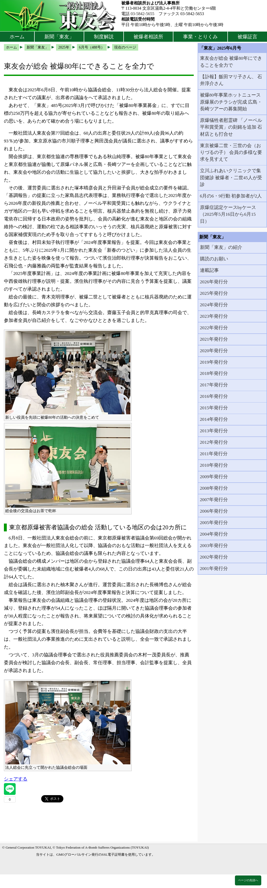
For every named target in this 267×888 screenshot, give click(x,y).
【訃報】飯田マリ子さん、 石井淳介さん (231, 80)
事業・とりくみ (200, 36)
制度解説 (104, 36)
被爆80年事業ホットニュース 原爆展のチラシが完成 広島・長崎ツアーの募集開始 (231, 101)
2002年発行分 (214, 557)
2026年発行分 (214, 281)
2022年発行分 (214, 327)
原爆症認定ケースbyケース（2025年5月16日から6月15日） (228, 214)
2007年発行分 (214, 499)
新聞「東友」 (59, 36)
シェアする (15, 779)
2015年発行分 (214, 407)
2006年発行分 (214, 511)
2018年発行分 (214, 373)
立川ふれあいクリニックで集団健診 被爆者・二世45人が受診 (231, 177)
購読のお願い (214, 258)
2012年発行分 (214, 442)
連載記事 (209, 270)
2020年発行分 (214, 350)
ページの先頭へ (248, 880)
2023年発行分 (214, 316)
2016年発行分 (214, 396)
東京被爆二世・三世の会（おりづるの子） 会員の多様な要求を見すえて (231, 152)
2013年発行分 (214, 430)
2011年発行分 (214, 453)
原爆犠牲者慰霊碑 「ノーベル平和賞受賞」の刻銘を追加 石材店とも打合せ (231, 127)
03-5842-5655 (142, 13)
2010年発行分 (214, 465)
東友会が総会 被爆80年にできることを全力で (231, 62)
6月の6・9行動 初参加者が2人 (231, 196)
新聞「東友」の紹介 (221, 247)
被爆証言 (247, 36)
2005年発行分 (214, 522)
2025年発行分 (214, 293)
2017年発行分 (214, 384)
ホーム (17, 36)
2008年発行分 (214, 488)
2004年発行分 (214, 534)
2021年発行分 (214, 339)
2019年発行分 (214, 362)
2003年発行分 (214, 545)
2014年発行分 (214, 419)
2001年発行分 (214, 568)
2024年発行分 (214, 304)
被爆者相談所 (148, 36)
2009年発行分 (214, 476)
